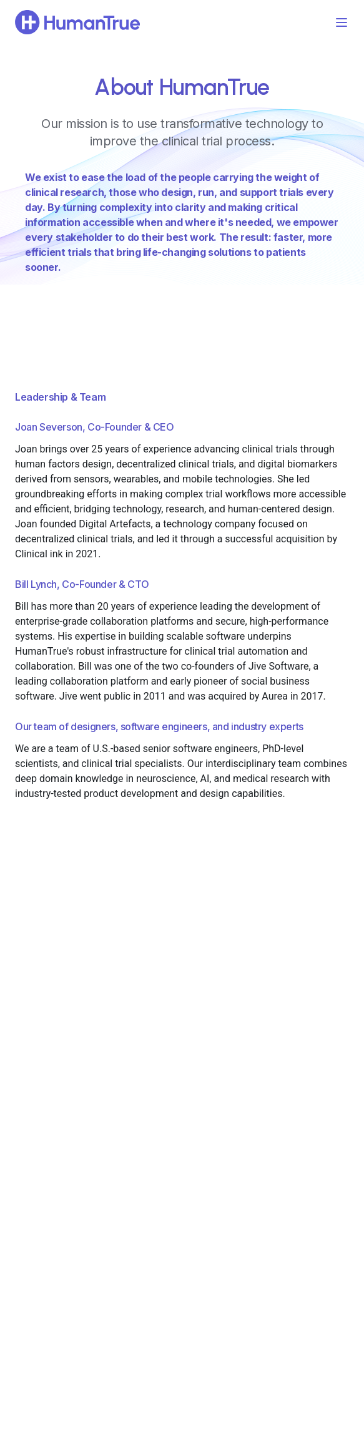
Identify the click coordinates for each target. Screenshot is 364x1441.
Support (35, 1077)
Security (259, 1100)
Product (35, 1032)
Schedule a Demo (182, 1257)
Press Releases (273, 1077)
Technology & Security (63, 1055)
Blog (253, 1055)
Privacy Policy (271, 1122)
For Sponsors (158, 1077)
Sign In (33, 1100)
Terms (256, 1145)
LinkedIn (182, 1290)
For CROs (150, 1032)
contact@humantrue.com (182, 1315)
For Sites (149, 1055)
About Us (262, 1032)
